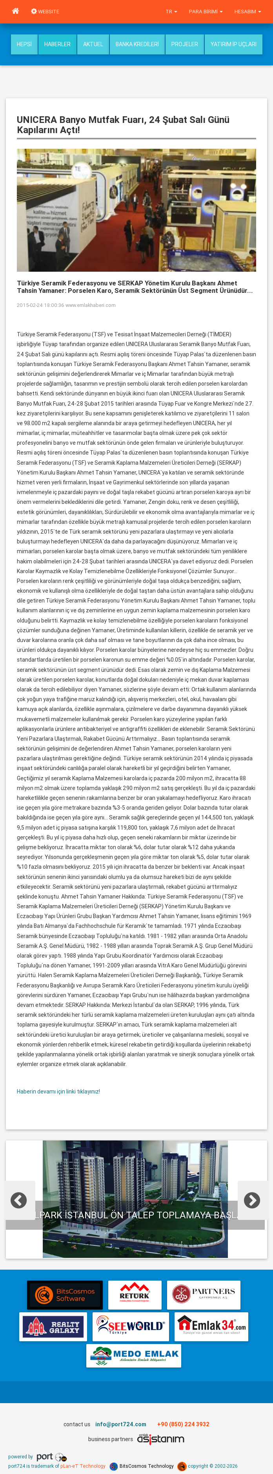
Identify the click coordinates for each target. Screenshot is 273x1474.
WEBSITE (45, 11)
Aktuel (93, 44)
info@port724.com (120, 1424)
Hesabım (248, 11)
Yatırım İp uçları (234, 44)
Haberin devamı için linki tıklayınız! (58, 1091)
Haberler (57, 44)
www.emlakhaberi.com (91, 305)
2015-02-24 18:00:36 (40, 305)
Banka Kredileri (137, 44)
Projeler (184, 44)
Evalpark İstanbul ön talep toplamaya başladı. (135, 1215)
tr (171, 11)
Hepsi (24, 44)
